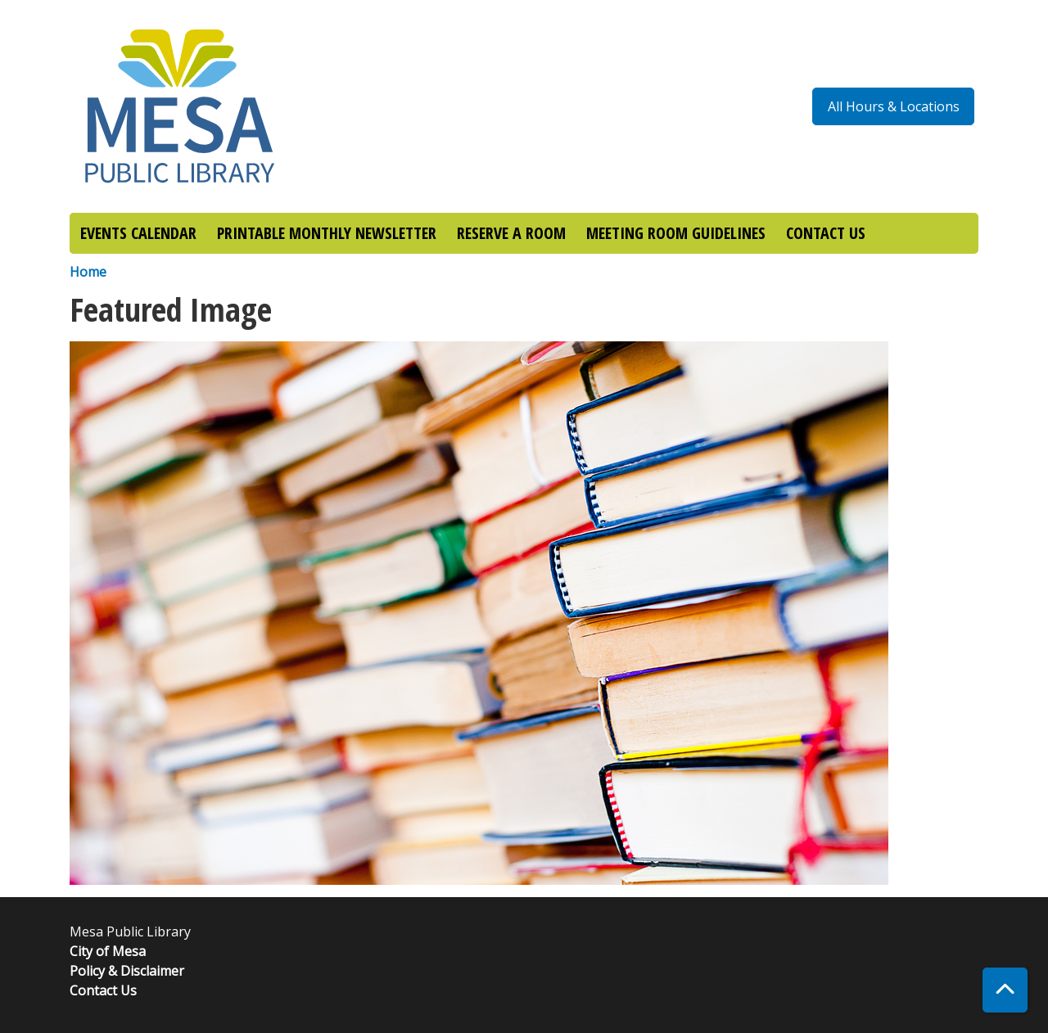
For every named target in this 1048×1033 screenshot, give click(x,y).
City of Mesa (108, 951)
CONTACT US (825, 233)
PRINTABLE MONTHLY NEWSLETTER (326, 233)
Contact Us (103, 990)
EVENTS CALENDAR (138, 233)
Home (88, 272)
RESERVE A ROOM (511, 233)
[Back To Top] (1005, 990)
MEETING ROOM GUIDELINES (676, 233)
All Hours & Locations (894, 106)
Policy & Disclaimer (127, 971)
